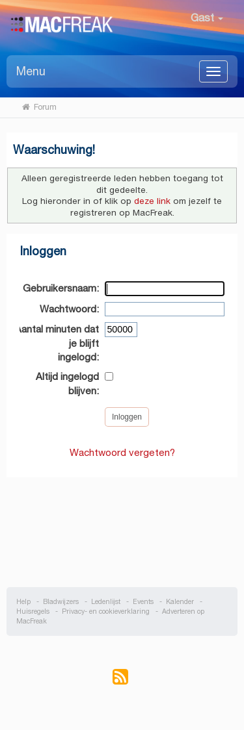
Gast (207, 18)
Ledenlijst (105, 602)
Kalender (180, 602)
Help (23, 602)
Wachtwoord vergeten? (122, 452)
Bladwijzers (61, 602)
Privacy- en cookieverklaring (106, 611)
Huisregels (32, 611)
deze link (152, 201)
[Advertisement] (122, 525)
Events (143, 602)
